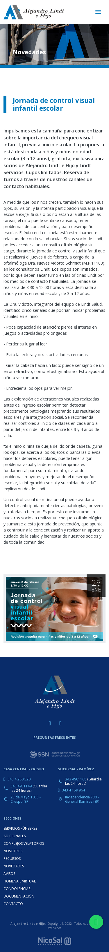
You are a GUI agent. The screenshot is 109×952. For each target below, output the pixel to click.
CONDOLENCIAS (16, 888)
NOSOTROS (12, 851)
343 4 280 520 (19, 779)
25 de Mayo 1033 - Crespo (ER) (25, 799)
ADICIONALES (14, 835)
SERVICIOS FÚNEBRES (20, 828)
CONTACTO (13, 903)
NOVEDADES (13, 866)
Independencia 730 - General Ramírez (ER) (82, 799)
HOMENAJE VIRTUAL (19, 881)
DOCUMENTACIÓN (18, 896)
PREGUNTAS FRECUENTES (54, 737)
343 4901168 (75, 779)
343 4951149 (21, 786)
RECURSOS (12, 858)
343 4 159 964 (73, 790)
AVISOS (9, 873)
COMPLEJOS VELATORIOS (23, 843)
